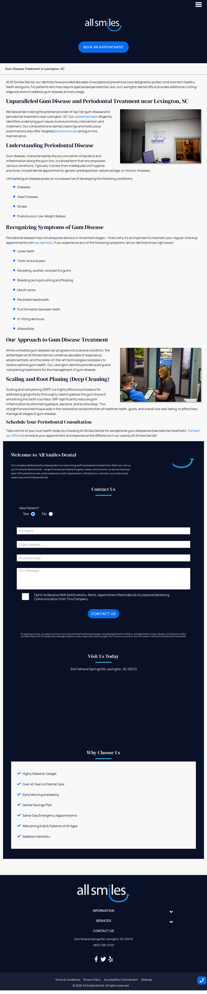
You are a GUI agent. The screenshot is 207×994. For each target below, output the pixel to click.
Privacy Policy (92, 979)
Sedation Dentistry (36, 836)
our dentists (43, 242)
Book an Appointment (103, 47)
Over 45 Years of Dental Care (43, 784)
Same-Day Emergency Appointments (49, 815)
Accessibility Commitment (121, 979)
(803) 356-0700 (103, 945)
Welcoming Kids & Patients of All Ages (49, 826)
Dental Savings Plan (37, 805)
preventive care (66, 131)
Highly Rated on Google (39, 773)
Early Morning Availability (40, 794)
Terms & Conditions (67, 979)
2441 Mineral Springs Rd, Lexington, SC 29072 (103, 939)
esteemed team (86, 116)
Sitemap (146, 979)
